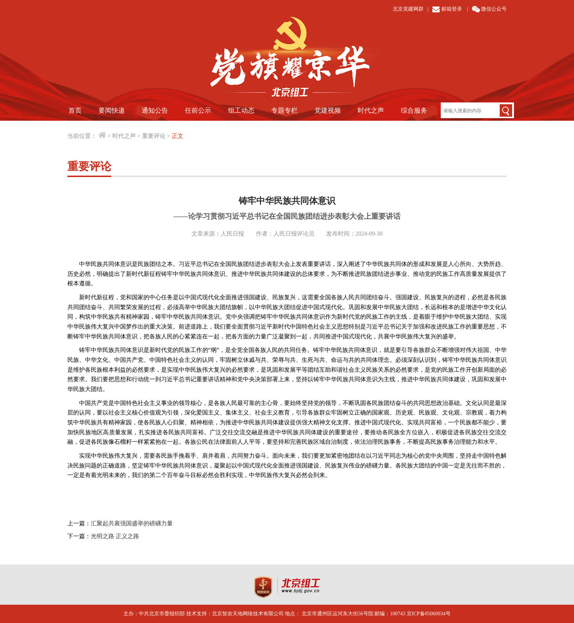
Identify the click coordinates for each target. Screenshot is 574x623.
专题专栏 (284, 110)
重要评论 (153, 136)
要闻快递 (111, 110)
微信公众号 (494, 9)
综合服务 (414, 110)
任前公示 (198, 110)
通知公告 (155, 110)
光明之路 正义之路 (115, 536)
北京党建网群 (408, 9)
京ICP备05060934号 (429, 613)
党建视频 (327, 110)
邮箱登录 (451, 9)
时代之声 (371, 110)
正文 (177, 136)
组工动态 (241, 110)
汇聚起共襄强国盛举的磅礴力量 (132, 523)
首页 (75, 110)
